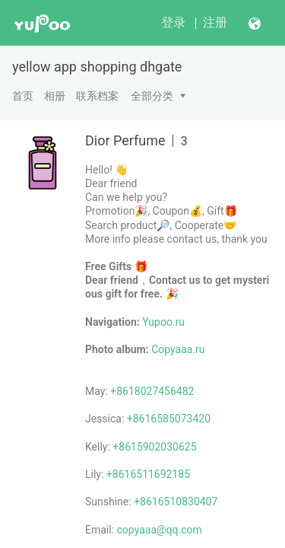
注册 (215, 22)
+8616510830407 (175, 501)
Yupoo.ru (163, 322)
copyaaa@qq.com (159, 530)
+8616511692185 (148, 474)
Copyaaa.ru (177, 349)
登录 (173, 22)
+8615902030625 (154, 447)
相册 (54, 96)
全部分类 (152, 96)
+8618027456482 (152, 391)
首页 (22, 96)
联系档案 (97, 96)
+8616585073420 (169, 419)
